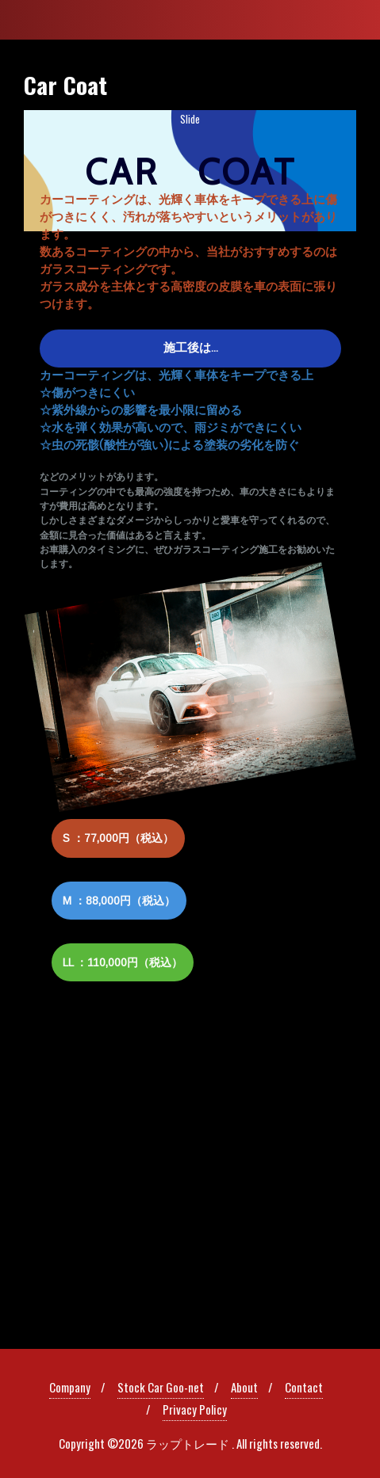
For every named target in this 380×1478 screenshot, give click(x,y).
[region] (190, 563)
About (244, 1387)
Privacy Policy (195, 1409)
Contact (304, 1387)
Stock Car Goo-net (160, 1387)
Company (69, 1387)
